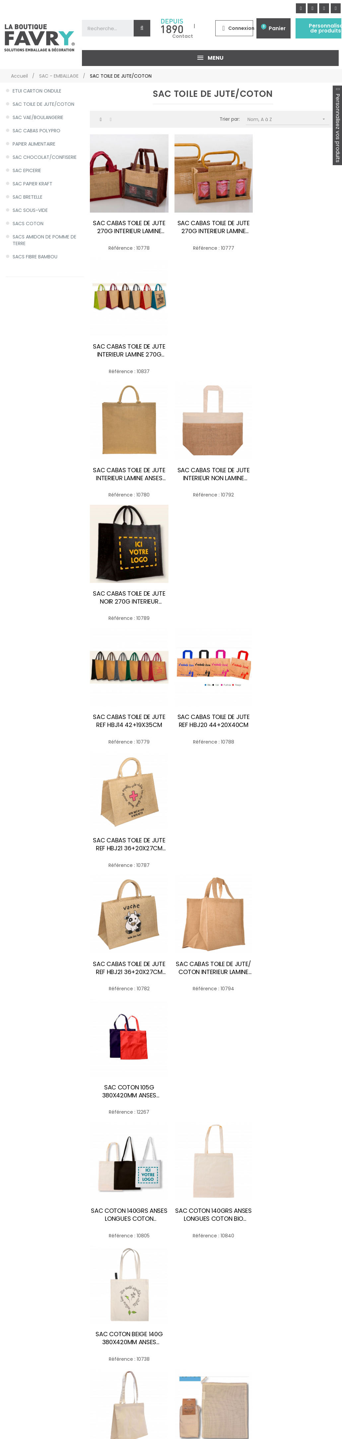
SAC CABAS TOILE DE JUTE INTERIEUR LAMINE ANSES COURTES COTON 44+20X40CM (129, 350)
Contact (182, 36)
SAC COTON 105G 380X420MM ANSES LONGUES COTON (297, 596)
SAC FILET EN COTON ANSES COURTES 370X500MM (129, 966)
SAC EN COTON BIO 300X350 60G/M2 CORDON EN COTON (213, 842)
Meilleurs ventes (173, 1247)
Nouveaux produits (176, 1238)
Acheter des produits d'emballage (85, 1411)
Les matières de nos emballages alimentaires (184, 1348)
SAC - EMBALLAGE (29, 1241)
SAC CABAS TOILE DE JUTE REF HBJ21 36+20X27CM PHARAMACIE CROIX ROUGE (297, 473)
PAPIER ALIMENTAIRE (34, 144)
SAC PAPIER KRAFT (32, 183)
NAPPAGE (20, 1320)
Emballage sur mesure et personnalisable (184, 1289)
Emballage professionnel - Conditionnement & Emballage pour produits (185, 1308)
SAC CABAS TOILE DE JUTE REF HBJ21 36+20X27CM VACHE (129, 596)
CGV (84, 1313)
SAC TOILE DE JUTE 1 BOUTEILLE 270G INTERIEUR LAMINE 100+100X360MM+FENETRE (297, 966)
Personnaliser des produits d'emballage (28, 1411)
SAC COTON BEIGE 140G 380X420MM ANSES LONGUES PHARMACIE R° (296, 719)
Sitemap (89, 1339)
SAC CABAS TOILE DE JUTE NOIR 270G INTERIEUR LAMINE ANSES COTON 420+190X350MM (297, 350)
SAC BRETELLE (27, 197)
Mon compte (94, 1238)
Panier (277, 28)
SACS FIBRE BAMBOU (35, 256)
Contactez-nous (98, 1281)
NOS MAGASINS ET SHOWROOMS (284, 1397)
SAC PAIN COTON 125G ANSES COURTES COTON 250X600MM (213, 966)
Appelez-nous (247, 1344)
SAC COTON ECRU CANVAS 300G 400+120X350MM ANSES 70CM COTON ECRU (129, 842)
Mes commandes (99, 1247)
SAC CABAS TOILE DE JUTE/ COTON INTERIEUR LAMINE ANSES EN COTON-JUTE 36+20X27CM (213, 596)
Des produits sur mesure (199, 1409)
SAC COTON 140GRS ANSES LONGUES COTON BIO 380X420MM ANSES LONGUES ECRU (213, 719)
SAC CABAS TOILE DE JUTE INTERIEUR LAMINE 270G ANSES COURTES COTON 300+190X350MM (297, 227)
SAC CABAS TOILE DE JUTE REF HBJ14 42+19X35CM (129, 473)
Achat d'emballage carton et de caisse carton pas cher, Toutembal (189, 1330)
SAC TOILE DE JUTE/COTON (43, 104)
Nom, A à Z (288, 119)
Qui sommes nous (100, 1289)
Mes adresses (94, 1256)
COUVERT (21, 1294)
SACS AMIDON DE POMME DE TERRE (44, 240)
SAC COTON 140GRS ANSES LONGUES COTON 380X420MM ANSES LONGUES (129, 719)
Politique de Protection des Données (110, 1301)
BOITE (16, 1280)
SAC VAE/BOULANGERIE (38, 117)
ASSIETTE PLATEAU (30, 1254)
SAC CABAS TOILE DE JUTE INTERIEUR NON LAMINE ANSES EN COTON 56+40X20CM (213, 350)
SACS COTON (28, 223)
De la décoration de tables (142, 1410)
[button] (314, 1328)
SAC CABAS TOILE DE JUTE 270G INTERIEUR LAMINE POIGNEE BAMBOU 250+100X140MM (213, 227)
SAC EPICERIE (27, 170)
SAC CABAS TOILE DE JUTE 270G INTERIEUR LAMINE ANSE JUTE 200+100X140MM (129, 227)
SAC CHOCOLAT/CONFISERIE (45, 157)
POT (15, 1334)
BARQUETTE (23, 1267)
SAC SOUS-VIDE (30, 210)
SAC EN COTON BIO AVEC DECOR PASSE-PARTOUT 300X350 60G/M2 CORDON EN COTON (297, 842)
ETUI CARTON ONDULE (37, 91)
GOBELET (20, 1307)
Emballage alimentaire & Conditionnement (183, 1274)
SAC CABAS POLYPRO (36, 130)
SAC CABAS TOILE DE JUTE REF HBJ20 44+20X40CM (213, 473)
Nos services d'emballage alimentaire (184, 1259)
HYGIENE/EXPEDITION (33, 1347)
